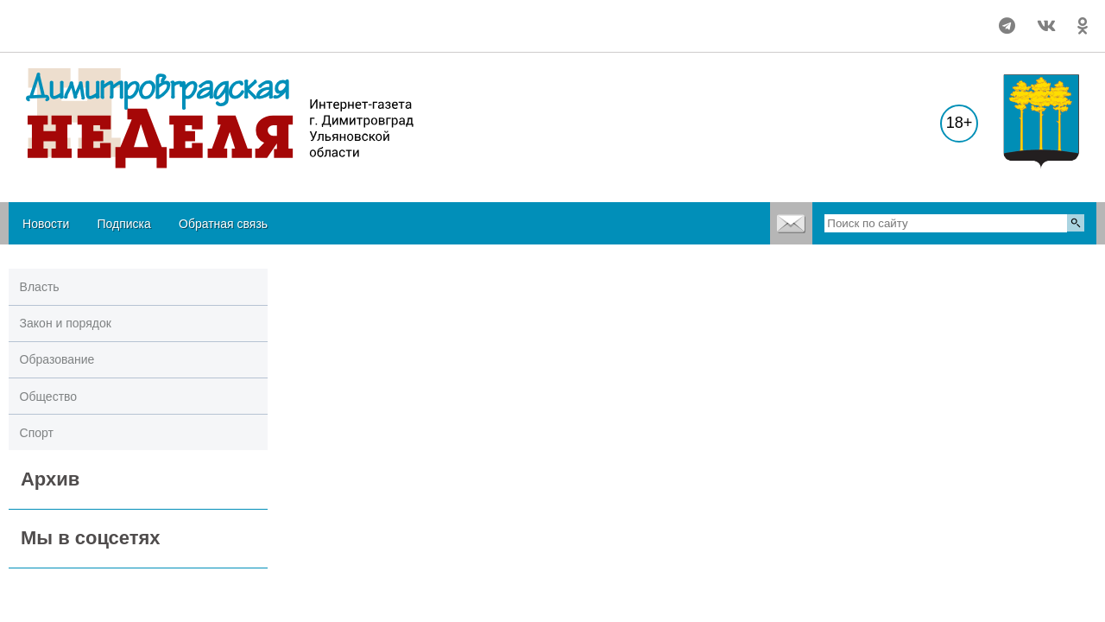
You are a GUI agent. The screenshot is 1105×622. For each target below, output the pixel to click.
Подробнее (46, 18)
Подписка (123, 224)
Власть (40, 287)
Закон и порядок (65, 323)
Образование (57, 359)
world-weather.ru (47, 34)
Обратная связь (223, 224)
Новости (45, 224)
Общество (49, 396)
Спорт (37, 433)
